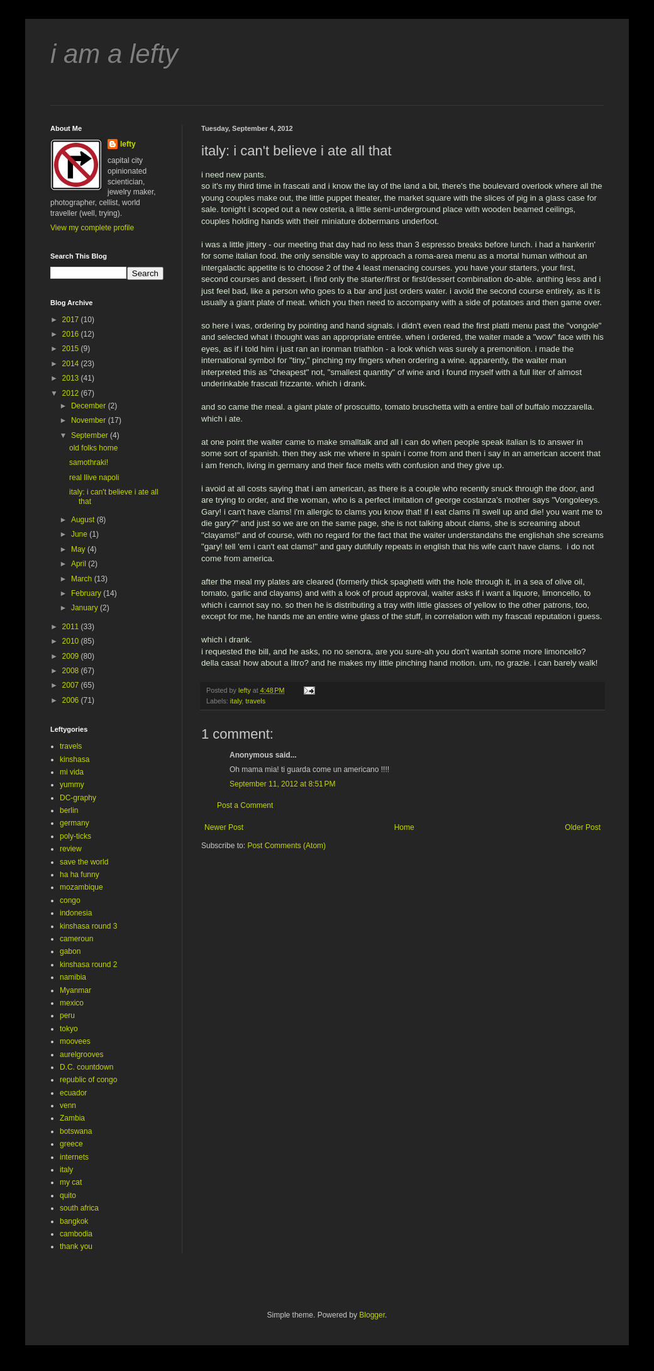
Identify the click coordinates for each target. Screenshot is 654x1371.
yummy (72, 784)
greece (71, 1143)
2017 (71, 319)
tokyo (69, 1028)
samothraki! (88, 462)
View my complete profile (92, 227)
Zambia (72, 1118)
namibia (73, 977)
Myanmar (75, 990)
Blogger (372, 1315)
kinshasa (74, 759)
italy (235, 701)
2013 (71, 378)
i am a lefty (114, 54)
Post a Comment (245, 805)
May (79, 549)
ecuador (73, 1092)
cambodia (76, 1233)
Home (404, 827)
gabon (70, 951)
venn (68, 1105)
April (79, 563)
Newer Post (223, 827)
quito (68, 1195)
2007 (71, 685)
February (87, 593)
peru (67, 1015)
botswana (76, 1131)
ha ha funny (79, 874)
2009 (71, 656)
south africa (79, 1208)
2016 (71, 334)
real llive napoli (94, 477)
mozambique (81, 887)
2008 (71, 670)
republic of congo (88, 1079)
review (71, 848)
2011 (71, 626)
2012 (71, 393)
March (82, 578)
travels (255, 701)
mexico (72, 1003)
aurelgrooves (81, 1054)
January (85, 607)
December (89, 405)
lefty (128, 144)
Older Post (583, 827)
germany (74, 823)
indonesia (76, 913)
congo (70, 900)
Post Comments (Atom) (286, 845)
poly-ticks (75, 836)
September (90, 435)
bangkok (74, 1221)
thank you (76, 1246)
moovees (75, 1041)
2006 (71, 700)
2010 (71, 641)
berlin (69, 810)
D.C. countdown (86, 1067)
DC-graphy (78, 797)
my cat (71, 1182)
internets (74, 1157)
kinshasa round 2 (88, 964)
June (80, 534)
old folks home (93, 448)
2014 (71, 363)
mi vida (72, 772)
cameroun (76, 938)
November (89, 420)
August (84, 519)
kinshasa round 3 (88, 926)
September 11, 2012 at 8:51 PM (282, 784)
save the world (84, 862)
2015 (71, 348)
